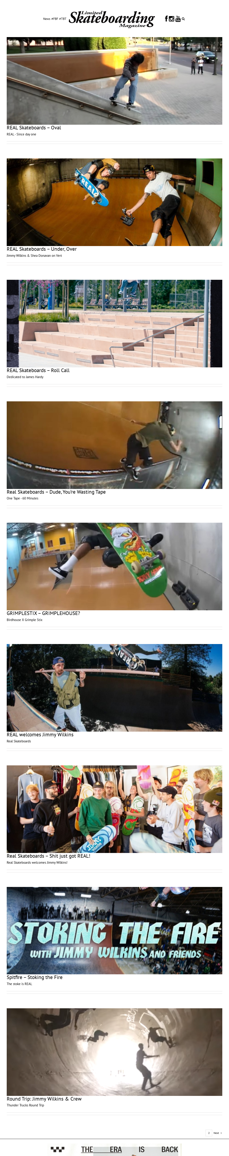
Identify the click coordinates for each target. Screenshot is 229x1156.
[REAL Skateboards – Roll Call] (114, 323)
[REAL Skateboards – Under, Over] (114, 202)
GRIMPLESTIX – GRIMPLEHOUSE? (43, 613)
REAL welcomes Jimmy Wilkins (40, 734)
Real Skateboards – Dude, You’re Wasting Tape (56, 492)
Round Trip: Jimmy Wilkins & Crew (44, 1098)
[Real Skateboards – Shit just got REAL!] (114, 809)
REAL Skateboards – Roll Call (38, 370)
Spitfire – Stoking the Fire (35, 977)
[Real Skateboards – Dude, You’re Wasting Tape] (114, 445)
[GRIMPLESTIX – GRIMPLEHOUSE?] (114, 566)
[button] (183, 18)
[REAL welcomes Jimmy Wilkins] (114, 688)
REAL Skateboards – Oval (34, 127)
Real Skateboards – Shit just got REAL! (48, 856)
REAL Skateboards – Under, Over (42, 249)
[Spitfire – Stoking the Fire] (114, 931)
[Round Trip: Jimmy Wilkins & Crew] (114, 1052)
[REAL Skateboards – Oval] (114, 81)
